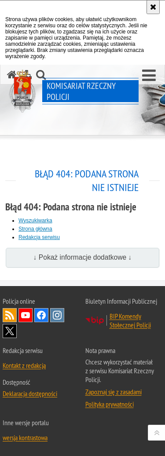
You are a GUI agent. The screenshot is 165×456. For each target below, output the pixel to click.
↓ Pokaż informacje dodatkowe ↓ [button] (82, 257)
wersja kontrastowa (25, 437)
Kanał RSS (10, 315)
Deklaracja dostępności (30, 393)
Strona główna (35, 229)
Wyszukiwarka (35, 220)
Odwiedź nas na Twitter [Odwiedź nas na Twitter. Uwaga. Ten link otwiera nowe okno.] (10, 331)
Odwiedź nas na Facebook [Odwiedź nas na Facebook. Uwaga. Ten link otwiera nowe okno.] (41, 315)
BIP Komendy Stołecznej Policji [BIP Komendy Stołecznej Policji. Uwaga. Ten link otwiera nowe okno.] (130, 320)
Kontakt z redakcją (24, 365)
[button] (149, 75)
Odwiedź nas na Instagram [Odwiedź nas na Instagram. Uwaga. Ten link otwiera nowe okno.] (57, 315)
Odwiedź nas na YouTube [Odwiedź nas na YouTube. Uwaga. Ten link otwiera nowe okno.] (25, 315)
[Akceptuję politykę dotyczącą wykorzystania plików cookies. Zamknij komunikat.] (153, 7)
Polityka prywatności (109, 404)
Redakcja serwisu (39, 237)
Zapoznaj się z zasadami (113, 391)
